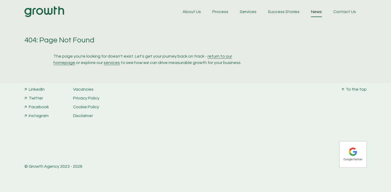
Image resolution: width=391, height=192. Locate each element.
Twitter (36, 98)
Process (220, 12)
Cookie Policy (86, 107)
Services (248, 12)
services (112, 63)
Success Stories (284, 12)
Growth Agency (44, 166)
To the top (356, 89)
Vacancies (83, 89)
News (316, 12)
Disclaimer (83, 116)
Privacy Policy (86, 98)
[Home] (44, 16)
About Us (192, 12)
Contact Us (344, 12)
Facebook (39, 107)
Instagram (39, 116)
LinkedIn (37, 89)
